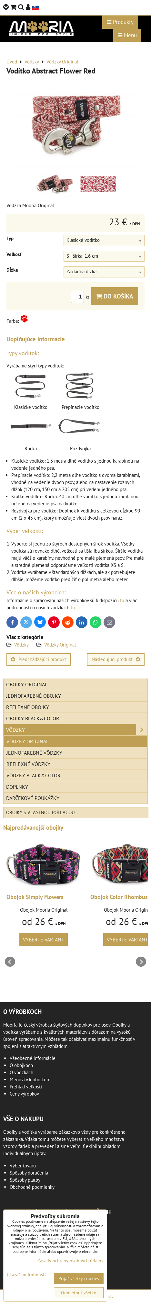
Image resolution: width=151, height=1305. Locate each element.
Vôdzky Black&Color (33, 775)
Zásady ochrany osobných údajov (70, 1261)
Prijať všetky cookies (78, 1278)
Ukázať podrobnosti (26, 1274)
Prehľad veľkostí (26, 1087)
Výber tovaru (23, 1166)
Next (141, 962)
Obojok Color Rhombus (119, 897)
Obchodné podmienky (32, 1187)
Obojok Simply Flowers (35, 897)
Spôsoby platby (25, 1180)
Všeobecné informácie (32, 1058)
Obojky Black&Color (32, 718)
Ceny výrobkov (24, 1094)
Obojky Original (26, 684)
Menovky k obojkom (30, 1079)
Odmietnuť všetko (78, 1293)
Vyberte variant (43, 939)
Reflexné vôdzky (28, 764)
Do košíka (114, 296)
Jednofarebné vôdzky (34, 752)
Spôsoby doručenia (29, 1173)
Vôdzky (21, 645)
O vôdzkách (21, 1072)
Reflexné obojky (27, 707)
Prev (10, 962)
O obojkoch (21, 1065)
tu (122, 600)
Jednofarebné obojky (33, 695)
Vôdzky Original (60, 645)
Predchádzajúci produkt (38, 659)
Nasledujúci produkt (116, 659)
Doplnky (17, 786)
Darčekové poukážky (32, 798)
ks (81, 297)
